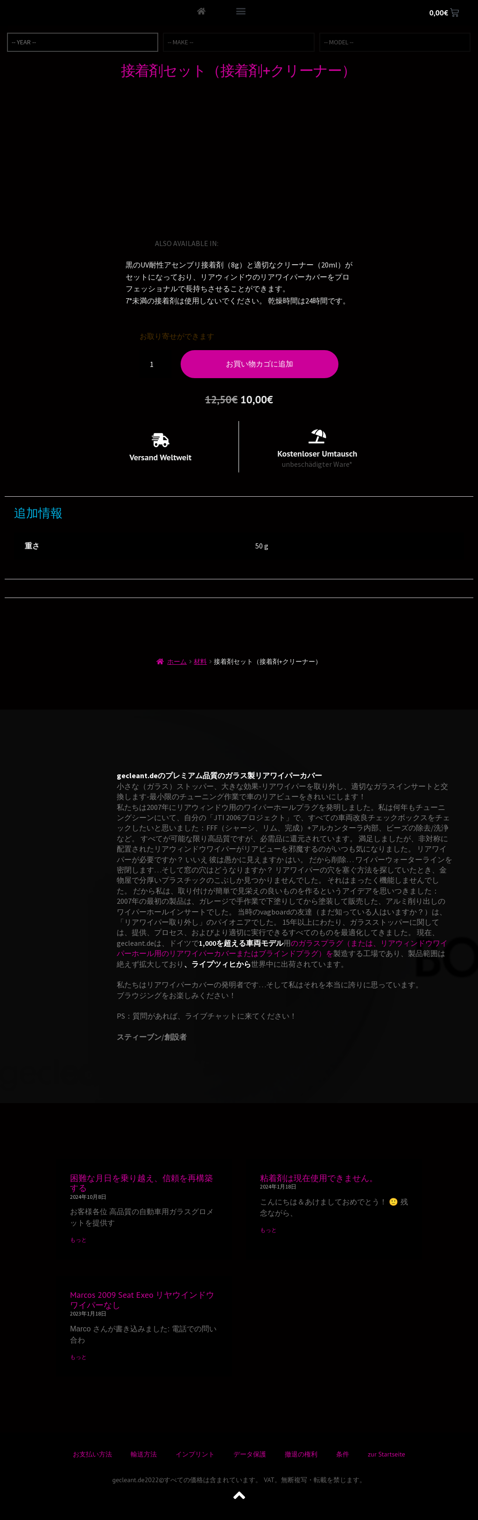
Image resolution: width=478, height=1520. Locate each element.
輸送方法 (144, 1454)
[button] (240, 10)
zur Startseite (386, 1454)
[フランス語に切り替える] (253, 243)
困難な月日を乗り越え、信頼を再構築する (141, 1183)
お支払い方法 (92, 1454)
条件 (342, 1454)
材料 (200, 661)
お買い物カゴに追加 (259, 363)
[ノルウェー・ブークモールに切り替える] (292, 243)
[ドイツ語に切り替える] (240, 243)
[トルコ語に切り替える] (306, 243)
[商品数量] (155, 364)
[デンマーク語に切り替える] (319, 243)
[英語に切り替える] (227, 243)
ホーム (177, 661)
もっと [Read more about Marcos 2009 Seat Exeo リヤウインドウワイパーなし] (78, 1356)
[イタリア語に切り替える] (266, 243)
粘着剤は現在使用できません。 (319, 1178)
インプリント (195, 1454)
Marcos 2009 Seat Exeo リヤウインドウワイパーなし (142, 1299)
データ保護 (249, 1454)
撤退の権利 (301, 1454)
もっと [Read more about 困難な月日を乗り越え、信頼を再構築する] (78, 1239)
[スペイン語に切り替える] (279, 243)
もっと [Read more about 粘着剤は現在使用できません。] (268, 1229)
